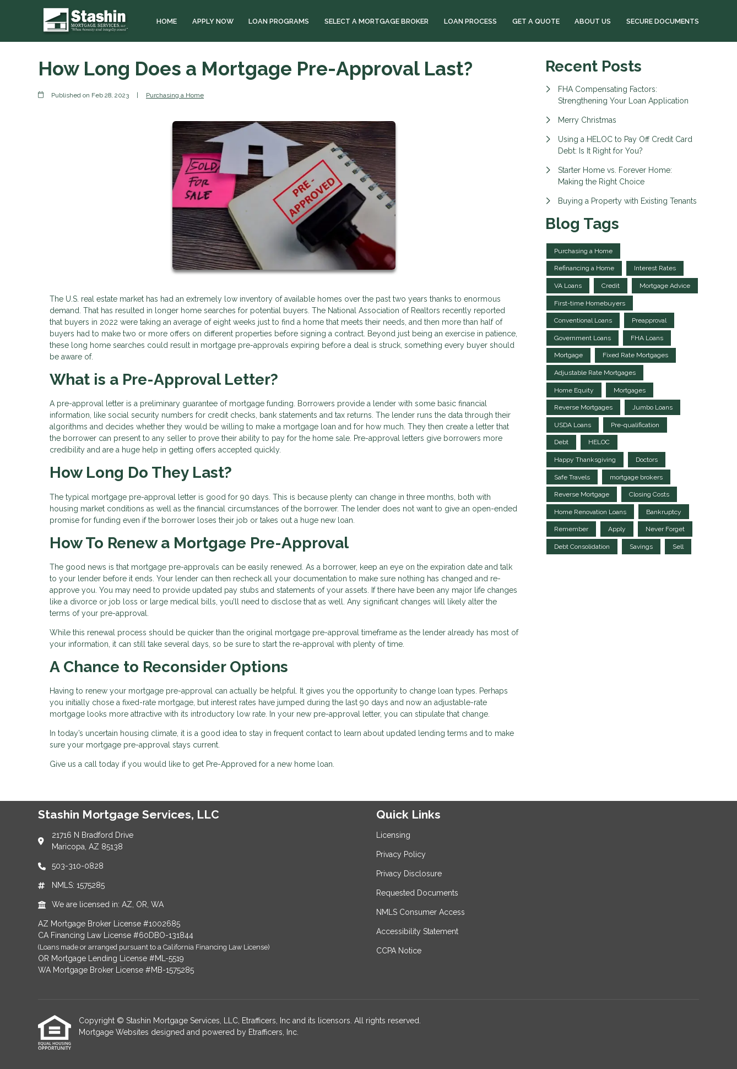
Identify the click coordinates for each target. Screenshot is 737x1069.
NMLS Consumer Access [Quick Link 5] (420, 912)
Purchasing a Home (175, 95)
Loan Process (470, 21)
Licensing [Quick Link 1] (393, 835)
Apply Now (213, 21)
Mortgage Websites (115, 1032)
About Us (593, 21)
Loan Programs (278, 21)
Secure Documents (662, 21)
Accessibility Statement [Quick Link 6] (417, 931)
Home (166, 21)
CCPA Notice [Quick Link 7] (398, 950)
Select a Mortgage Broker (376, 21)
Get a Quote (536, 21)
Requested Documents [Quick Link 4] (417, 892)
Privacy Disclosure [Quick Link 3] (409, 873)
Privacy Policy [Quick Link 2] (401, 854)
